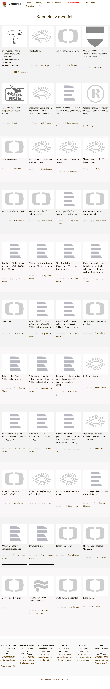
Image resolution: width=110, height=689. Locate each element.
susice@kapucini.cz (64, 657)
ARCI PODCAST (100, 67)
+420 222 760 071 (8, 657)
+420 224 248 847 (46, 654)
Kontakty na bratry (27, 663)
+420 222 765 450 (27, 657)
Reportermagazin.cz (90, 128)
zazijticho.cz (7, 113)
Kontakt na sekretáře (8, 666)
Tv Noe (17, 126)
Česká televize (73, 65)
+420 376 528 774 (64, 654)
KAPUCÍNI (15, 4)
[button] (60, 3)
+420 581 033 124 (83, 654)
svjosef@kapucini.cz (46, 657)
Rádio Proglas (73, 174)
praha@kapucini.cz (27, 660)
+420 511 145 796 (101, 657)
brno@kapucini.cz (101, 660)
